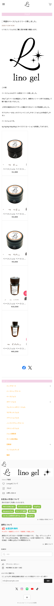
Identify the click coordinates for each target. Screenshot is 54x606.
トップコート (11, 386)
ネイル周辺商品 (12, 439)
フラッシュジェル (13, 418)
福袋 (8, 455)
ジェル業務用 (11, 434)
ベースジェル (11, 396)
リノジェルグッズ (13, 450)
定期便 (9, 444)
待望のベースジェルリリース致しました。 (20, 21)
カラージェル (11, 402)
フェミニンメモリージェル (16, 407)
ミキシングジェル (13, 428)
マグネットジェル (13, 412)
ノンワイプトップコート (15, 423)
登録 (48, 581)
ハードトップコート (14, 391)
